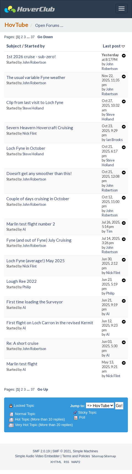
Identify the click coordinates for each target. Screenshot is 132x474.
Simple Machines (85, 451)
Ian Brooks (114, 139)
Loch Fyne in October (25, 148)
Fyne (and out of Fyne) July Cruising (39, 240)
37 (32, 37)
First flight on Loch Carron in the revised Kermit (49, 322)
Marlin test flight (21, 363)
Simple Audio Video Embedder (37, 456)
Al (24, 229)
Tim (109, 231)
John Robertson (34, 62)
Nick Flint (30, 133)
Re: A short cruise (22, 343)
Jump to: (77, 406)
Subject (13, 45)
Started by (34, 45)
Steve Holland (33, 108)
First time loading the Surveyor (34, 301)
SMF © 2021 (62, 451)
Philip (27, 287)
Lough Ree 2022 (21, 281)
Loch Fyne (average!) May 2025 (35, 260)
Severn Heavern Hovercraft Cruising (39, 127)
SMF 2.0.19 (41, 451)
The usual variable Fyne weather (35, 77)
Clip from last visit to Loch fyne (34, 102)
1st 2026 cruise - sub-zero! (31, 56)
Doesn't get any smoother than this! (39, 173)
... (29, 37)
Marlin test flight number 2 (30, 223)
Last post (114, 45)
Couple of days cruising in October (37, 198)
